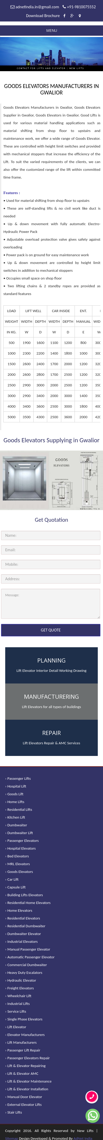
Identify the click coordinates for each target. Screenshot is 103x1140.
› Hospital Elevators (20, 848)
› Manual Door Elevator (23, 1096)
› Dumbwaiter (16, 825)
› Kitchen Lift (15, 817)
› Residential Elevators (22, 918)
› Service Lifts (15, 1011)
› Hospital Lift (15, 786)
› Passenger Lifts (18, 778)
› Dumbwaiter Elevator (23, 933)
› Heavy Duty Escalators (23, 972)
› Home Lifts (14, 801)
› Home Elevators (18, 910)
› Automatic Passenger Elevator (29, 957)
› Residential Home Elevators (28, 902)
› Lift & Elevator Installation (26, 1089)
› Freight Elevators (19, 988)
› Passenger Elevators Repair (27, 1058)
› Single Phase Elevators (24, 1019)
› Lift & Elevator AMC (21, 1073)
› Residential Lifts (18, 809)
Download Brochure (43, 15)
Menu (51, 30)
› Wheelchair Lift (18, 996)
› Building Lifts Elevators (24, 895)
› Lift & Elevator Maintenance (28, 1081)
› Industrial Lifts (17, 1003)
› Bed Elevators (17, 856)
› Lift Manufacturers (21, 1042)
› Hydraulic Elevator (20, 980)
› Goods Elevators (19, 871)
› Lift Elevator (15, 1027)
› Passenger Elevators (22, 840)
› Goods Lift (14, 794)
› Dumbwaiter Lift (19, 832)
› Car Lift (12, 879)
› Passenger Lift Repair (22, 1050)
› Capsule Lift (15, 887)
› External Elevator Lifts (23, 1104)
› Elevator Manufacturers (25, 1034)
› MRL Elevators (17, 864)
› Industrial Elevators (21, 941)
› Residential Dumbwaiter (25, 926)
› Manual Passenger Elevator (27, 949)
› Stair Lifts (13, 1112)
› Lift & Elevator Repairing (25, 1065)
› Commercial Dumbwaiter (26, 964)
